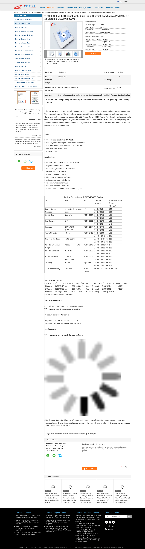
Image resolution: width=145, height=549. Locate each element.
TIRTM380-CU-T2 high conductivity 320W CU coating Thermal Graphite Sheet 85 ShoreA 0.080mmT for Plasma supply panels (58, 529)
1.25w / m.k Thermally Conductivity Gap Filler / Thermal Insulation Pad (28, 533)
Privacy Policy (24, 547)
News (117, 8)
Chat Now (109, 7)
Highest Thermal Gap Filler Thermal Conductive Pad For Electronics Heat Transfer (27, 522)
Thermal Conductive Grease (24, 31)
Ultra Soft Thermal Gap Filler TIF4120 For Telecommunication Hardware (28, 516)
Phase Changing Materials (23, 19)
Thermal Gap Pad (20, 66)
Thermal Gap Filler (21, 27)
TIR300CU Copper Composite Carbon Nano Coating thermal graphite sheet (58, 516)
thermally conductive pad (77, 434)
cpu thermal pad (91, 434)
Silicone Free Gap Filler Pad (24, 78)
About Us (60, 8)
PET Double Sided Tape (22, 63)
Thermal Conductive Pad (36, 12)
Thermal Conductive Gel (23, 70)
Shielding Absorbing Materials (24, 82)
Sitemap (114, 526)
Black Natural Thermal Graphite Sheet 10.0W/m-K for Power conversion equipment (58, 522)
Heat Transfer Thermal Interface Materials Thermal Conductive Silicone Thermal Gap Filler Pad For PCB (70, 498)
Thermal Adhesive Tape (22, 43)
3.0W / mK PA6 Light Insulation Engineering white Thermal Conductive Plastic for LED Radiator (87, 525)
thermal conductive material (59, 434)
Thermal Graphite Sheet (22, 39)
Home (42, 8)
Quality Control (85, 8)
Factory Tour (72, 8)
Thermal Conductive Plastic (24, 55)
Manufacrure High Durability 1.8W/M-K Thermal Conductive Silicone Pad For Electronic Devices (86, 498)
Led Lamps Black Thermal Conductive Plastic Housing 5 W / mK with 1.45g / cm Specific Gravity (87, 539)
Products (51, 8)
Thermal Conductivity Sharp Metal (26, 86)
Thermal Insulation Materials (24, 35)
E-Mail (107, 526)
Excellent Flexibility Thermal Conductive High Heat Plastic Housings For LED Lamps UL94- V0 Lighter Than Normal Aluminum (88, 518)
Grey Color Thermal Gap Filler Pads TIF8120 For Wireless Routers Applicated (27, 528)
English (125, 2)
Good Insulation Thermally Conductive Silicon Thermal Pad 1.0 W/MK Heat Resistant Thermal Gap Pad (122, 498)
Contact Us (98, 8)
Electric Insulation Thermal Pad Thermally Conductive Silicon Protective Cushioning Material (52, 498)
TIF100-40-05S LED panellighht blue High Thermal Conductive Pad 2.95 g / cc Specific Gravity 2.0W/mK (63, 61)
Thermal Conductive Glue (23, 47)
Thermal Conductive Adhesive (24, 51)
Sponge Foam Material (22, 59)
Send (129, 516)
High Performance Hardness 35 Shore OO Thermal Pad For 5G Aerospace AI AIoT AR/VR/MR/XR (104, 498)
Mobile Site (109, 529)
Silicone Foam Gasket (22, 74)
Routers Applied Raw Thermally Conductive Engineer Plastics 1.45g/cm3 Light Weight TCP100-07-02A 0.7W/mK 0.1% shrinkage (87, 532)
